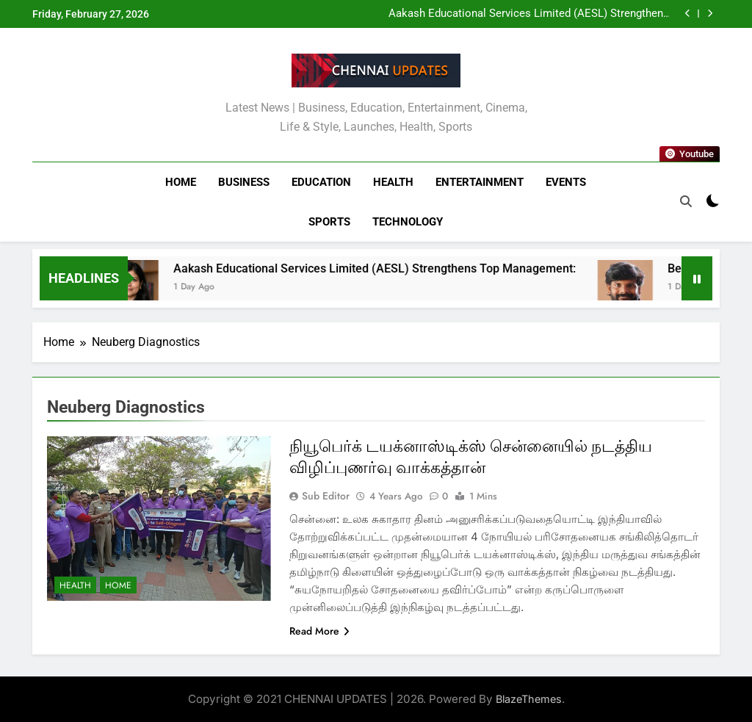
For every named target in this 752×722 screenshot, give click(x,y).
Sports (329, 221)
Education (321, 182)
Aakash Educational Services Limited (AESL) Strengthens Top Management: (528, 14)
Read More (319, 631)
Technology (407, 221)
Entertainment (479, 182)
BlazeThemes (529, 699)
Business (244, 182)
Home (180, 182)
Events (566, 182)
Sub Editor (326, 495)
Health (393, 182)
